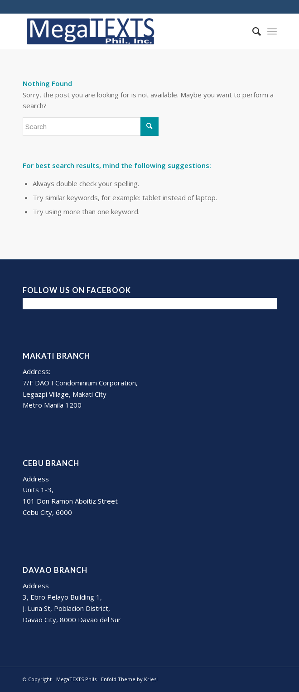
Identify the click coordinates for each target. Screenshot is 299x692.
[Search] (252, 31)
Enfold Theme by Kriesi (129, 679)
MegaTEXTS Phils (76, 679)
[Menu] (272, 31)
